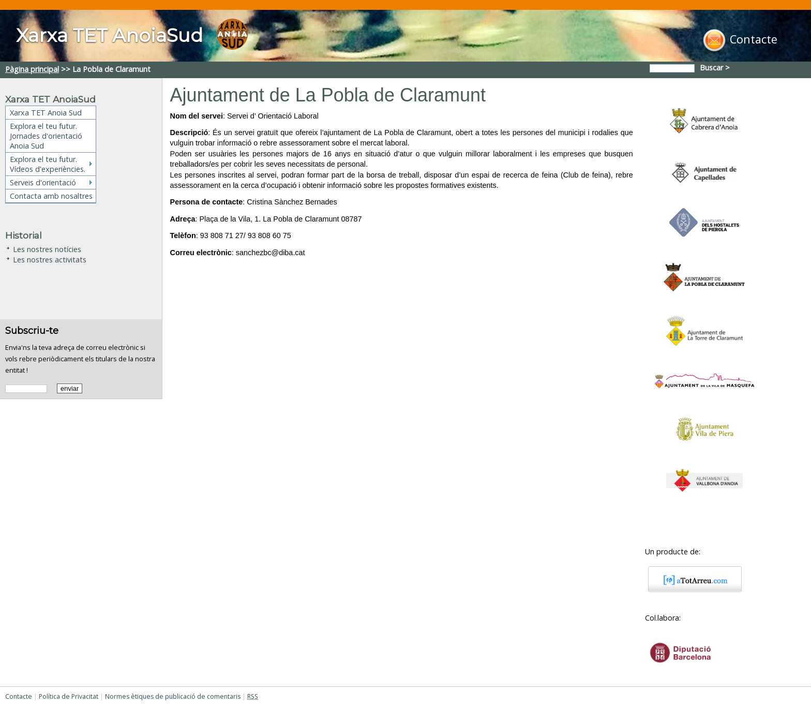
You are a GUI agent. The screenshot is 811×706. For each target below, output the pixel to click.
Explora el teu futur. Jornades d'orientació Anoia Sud (46, 136)
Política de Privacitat (68, 696)
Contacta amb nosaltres (51, 196)
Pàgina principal (32, 69)
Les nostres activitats (49, 258)
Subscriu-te (31, 330)
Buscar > (716, 67)
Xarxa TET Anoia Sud (46, 112)
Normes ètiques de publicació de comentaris (173, 696)
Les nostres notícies (47, 248)
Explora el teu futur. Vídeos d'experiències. (47, 164)
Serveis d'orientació (43, 182)
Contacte (18, 696)
